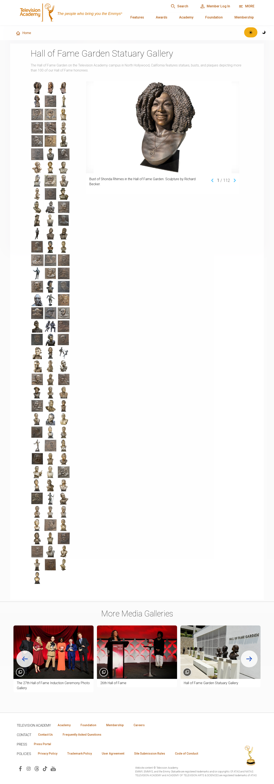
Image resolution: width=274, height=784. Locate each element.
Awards (161, 17)
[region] (57, 333)
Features (137, 17)
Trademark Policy (79, 753)
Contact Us (45, 734)
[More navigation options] (247, 6)
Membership (244, 17)
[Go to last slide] (24, 658)
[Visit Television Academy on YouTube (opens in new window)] (53, 768)
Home (23, 33)
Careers (139, 725)
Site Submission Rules (149, 753)
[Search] (179, 6)
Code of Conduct (186, 753)
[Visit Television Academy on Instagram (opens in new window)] (28, 768)
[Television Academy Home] (76, 12)
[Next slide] (249, 658)
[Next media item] (234, 180)
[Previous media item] (212, 180)
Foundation (214, 17)
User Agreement (113, 753)
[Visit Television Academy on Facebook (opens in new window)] (20, 768)
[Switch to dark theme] (264, 32)
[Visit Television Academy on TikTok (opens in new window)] (45, 768)
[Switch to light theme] (250, 32)
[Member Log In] (215, 6)
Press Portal (42, 744)
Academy (186, 17)
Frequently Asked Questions (82, 734)
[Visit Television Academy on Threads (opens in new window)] (36, 768)
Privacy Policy (47, 753)
